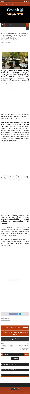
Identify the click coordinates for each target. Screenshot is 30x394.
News (19, 40)
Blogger (25, 392)
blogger (27, 354)
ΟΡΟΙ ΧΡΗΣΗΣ (8, 391)
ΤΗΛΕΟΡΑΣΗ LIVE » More (10, 364)
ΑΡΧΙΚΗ (2, 391)
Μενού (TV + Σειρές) (7, 4)
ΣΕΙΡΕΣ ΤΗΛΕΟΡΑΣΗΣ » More (11, 370)
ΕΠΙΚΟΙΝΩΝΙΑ (15, 391)
